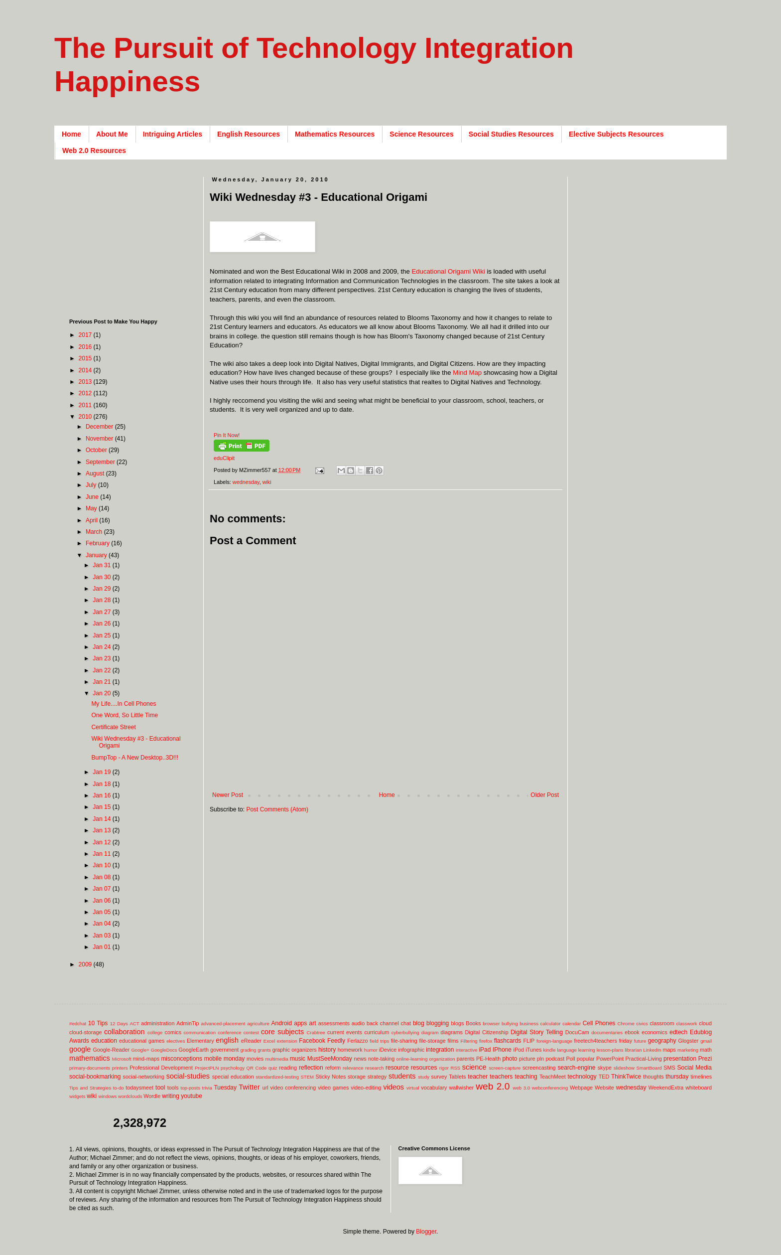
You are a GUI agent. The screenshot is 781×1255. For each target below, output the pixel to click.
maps (668, 1050)
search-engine (576, 1067)
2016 (86, 346)
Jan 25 (102, 635)
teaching (526, 1076)
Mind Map (467, 372)
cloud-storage (85, 1032)
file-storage (432, 1041)
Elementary (200, 1041)
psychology (233, 1068)
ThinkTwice (626, 1076)
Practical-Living (644, 1059)
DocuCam (577, 1032)
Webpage (581, 1088)
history (327, 1049)
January (97, 555)
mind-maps (146, 1059)
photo (509, 1058)
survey (439, 1077)
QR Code (257, 1068)
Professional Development (161, 1068)
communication (200, 1032)
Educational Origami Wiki (448, 271)
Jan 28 (102, 600)
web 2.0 (493, 1086)
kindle (549, 1050)
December (100, 426)
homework (350, 1050)
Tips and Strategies (90, 1088)
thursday (676, 1076)
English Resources (248, 134)
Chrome (626, 1023)
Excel (269, 1041)
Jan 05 (102, 912)
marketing (687, 1050)
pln (540, 1059)
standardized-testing (277, 1077)
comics (173, 1032)
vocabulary (434, 1088)
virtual (412, 1088)
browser (491, 1023)
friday (625, 1041)
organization (442, 1059)
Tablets (457, 1077)
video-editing (366, 1088)
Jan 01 (102, 946)
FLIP (528, 1041)
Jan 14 (102, 818)
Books (473, 1023)
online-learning (412, 1059)
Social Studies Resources (511, 134)
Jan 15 (102, 806)
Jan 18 (102, 784)
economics (654, 1032)
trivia (207, 1088)
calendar (571, 1023)
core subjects (282, 1032)
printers (120, 1068)
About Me (112, 134)
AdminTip (187, 1023)
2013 (86, 381)
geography (662, 1040)
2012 (86, 393)
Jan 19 (102, 772)
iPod (519, 1050)
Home (71, 134)
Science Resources (421, 134)
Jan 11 (102, 853)
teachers (501, 1076)
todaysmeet (139, 1088)
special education (233, 1077)
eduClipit (224, 458)
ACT (134, 1023)
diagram (430, 1032)
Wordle (151, 1096)
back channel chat (389, 1023)
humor (371, 1050)
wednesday (246, 482)
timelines (701, 1077)
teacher (478, 1076)
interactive (467, 1050)
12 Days (119, 1023)
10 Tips (98, 1023)
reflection (311, 1067)
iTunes (533, 1050)
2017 (86, 334)
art (312, 1023)
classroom (662, 1023)
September (101, 462)
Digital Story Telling (537, 1032)
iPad (485, 1049)
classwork (686, 1023)
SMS (669, 1068)
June (93, 496)
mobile (213, 1058)
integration (440, 1049)
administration (157, 1023)
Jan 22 (102, 670)
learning (586, 1050)
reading (288, 1068)
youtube (191, 1096)
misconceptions (181, 1058)
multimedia (276, 1059)
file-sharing (404, 1041)
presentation (679, 1058)
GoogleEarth (193, 1050)
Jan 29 (102, 588)
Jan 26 (102, 623)
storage (357, 1077)
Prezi (705, 1058)
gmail (706, 1041)
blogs (457, 1023)
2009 (86, 964)
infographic (411, 1050)
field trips (379, 1041)
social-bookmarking (95, 1076)
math (706, 1050)
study (423, 1077)
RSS (455, 1068)
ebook (632, 1032)
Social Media (694, 1067)
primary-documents (89, 1068)
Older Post (544, 794)
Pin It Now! (227, 435)
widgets (77, 1096)
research (374, 1068)
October (97, 450)
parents (466, 1059)
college (154, 1032)
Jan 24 (102, 646)
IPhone (502, 1049)
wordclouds (130, 1096)
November (100, 438)
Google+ (140, 1050)
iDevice (387, 1050)
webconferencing (550, 1088)
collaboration (124, 1032)
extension (287, 1041)
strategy (377, 1077)
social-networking (143, 1077)
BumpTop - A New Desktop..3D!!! (134, 757)
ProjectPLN (207, 1068)
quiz (272, 1068)
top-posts (190, 1088)
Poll (570, 1059)
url (265, 1088)
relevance (353, 1068)
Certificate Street (113, 727)
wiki (266, 482)
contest (251, 1032)
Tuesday (225, 1087)
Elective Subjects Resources (616, 134)
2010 (86, 416)
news (360, 1059)
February (98, 543)
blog (418, 1023)
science (474, 1067)
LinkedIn (652, 1050)
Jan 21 (102, 681)
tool (160, 1087)
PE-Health (488, 1059)
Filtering (469, 1041)
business (529, 1023)
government (224, 1050)
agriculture (258, 1023)
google (80, 1049)
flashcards (507, 1040)
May (92, 508)
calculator (550, 1023)
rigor (444, 1068)
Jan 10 (102, 865)
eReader (251, 1041)
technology (582, 1076)
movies (255, 1059)
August (96, 473)
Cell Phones (599, 1023)
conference (229, 1032)
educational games (141, 1041)
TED (604, 1077)
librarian (633, 1050)
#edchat (77, 1023)
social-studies (188, 1076)
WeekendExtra (666, 1088)
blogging (437, 1023)
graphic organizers (294, 1050)
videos (393, 1087)
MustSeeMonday (329, 1058)
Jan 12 (102, 842)
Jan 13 (102, 830)
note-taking (381, 1059)
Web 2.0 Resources (94, 151)
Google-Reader (111, 1050)
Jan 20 (102, 693)
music (297, 1058)
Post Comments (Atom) (277, 809)
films (453, 1041)
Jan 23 (102, 658)
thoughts (653, 1077)
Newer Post (227, 794)
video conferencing (293, 1088)
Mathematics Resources (335, 134)
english (227, 1040)
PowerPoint (610, 1059)
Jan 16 (102, 795)
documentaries (607, 1032)
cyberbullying (405, 1032)
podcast (554, 1059)
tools (173, 1088)
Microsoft (121, 1059)
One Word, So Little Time (124, 715)
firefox (485, 1041)
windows (108, 1096)
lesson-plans (610, 1050)
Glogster (688, 1041)
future (640, 1041)
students (402, 1076)
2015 (86, 358)
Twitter (249, 1087)
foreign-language (554, 1041)
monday (234, 1058)
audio (358, 1023)
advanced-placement (223, 1023)
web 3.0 (521, 1088)
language (566, 1050)
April (92, 520)
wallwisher (461, 1088)
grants (264, 1050)
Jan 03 (102, 935)
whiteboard (698, 1088)
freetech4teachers (595, 1041)
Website (604, 1088)
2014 (86, 370)
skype (605, 1068)
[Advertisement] (391, 775)
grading (248, 1050)
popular (586, 1059)
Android (281, 1023)
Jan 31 (102, 565)
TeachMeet (552, 1077)
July (92, 484)
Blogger (426, 1231)
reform (333, 1068)
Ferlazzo (357, 1041)
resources (424, 1067)
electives (175, 1041)
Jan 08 (102, 877)
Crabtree (316, 1032)
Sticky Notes (331, 1077)
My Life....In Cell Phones (123, 703)
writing (170, 1096)
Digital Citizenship (486, 1032)
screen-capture (505, 1068)
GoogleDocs (164, 1050)
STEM (307, 1077)
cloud (705, 1023)
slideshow (624, 1068)
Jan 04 (102, 923)
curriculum (376, 1032)
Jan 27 (102, 612)
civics (642, 1023)
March (95, 531)
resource (397, 1067)
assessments (334, 1023)
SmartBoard (648, 1068)
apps (300, 1023)
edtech (678, 1032)
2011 (86, 405)
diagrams (452, 1032)
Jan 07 (102, 888)
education (104, 1040)
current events (344, 1032)
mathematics (89, 1058)
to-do (118, 1088)
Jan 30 (102, 577)
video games (333, 1088)
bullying (510, 1023)
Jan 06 (102, 900)
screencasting (539, 1068)
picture (527, 1059)
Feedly (336, 1040)
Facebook (312, 1040)
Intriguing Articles (172, 134)
